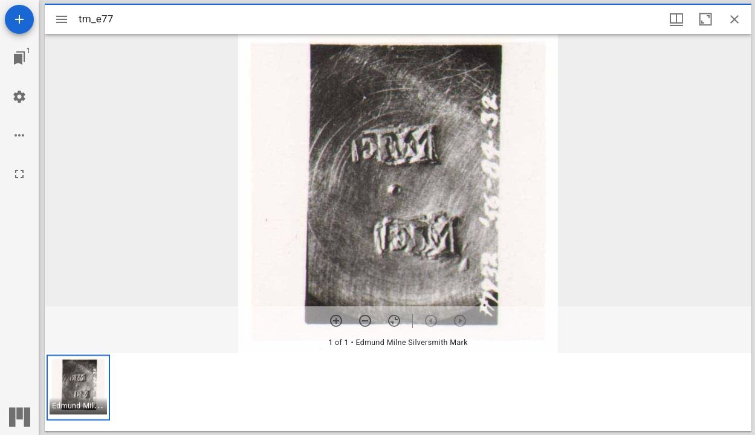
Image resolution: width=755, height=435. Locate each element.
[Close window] (734, 19)
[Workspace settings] (19, 96)
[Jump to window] (19, 58)
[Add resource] (19, 19)
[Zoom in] (336, 320)
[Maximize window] (705, 19)
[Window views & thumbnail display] (676, 19)
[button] (78, 387)
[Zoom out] (365, 320)
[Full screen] (19, 174)
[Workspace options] (19, 135)
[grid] (398, 392)
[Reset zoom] (394, 320)
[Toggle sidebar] (61, 19)
